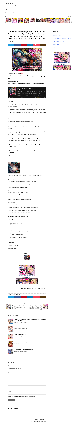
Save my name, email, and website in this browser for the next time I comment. (22, 396)
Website (9, 391)
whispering (43, 288)
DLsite (69, 16)
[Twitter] (11, 45)
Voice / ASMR (12, 12)
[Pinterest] (24, 45)
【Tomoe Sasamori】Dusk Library (58, 41)
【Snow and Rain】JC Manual (20, 334)
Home (7, 12)
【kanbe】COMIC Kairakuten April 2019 (22, 326)
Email (23, 387)
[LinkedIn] (30, 45)
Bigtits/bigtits (30, 288)
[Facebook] (17, 45)
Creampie (35, 288)
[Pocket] (36, 45)
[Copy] (43, 45)
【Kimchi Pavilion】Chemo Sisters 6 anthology (23, 349)
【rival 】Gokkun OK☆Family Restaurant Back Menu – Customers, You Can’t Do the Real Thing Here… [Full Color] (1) (62, 38)
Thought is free (44, 421)
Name (9, 387)
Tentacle (39, 288)
